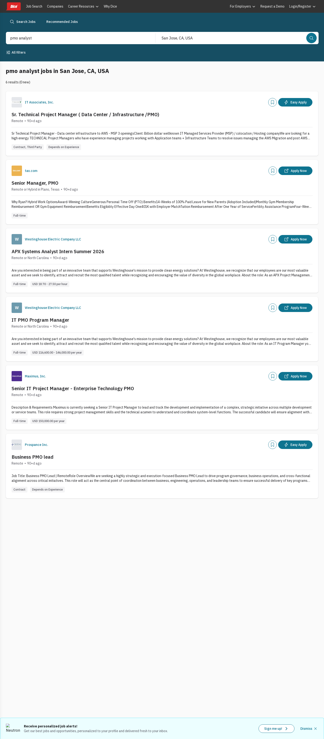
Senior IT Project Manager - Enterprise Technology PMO (73, 388)
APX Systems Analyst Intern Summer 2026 (58, 251)
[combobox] (75, 38)
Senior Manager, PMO (35, 183)
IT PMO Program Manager (40, 320)
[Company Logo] (17, 102)
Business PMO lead (32, 457)
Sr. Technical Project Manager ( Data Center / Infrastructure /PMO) (85, 114)
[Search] (311, 38)
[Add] (272, 102)
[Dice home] (13, 6)
